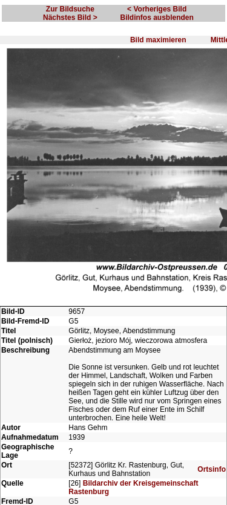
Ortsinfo (211, 469)
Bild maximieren (158, 40)
